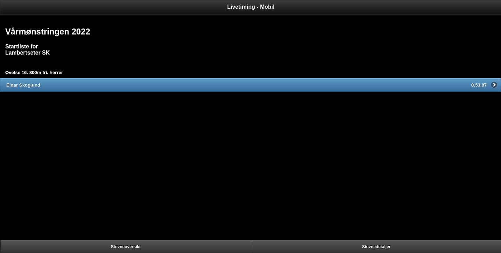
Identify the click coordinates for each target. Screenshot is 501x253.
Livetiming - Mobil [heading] (251, 7)
